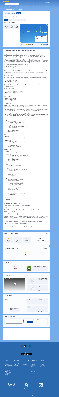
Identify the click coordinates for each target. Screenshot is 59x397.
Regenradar (15, 360)
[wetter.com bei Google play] (23, 353)
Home (3, 6)
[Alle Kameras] (45, 294)
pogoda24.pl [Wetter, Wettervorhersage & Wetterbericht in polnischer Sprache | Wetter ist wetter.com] (7, 377)
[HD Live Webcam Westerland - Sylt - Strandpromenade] (37, 300)
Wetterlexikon (33, 369)
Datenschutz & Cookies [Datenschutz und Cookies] (18, 392)
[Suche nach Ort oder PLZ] (18, 2)
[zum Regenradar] (45, 315)
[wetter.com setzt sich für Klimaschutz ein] (26, 386)
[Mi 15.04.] (24, 19)
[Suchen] (24, 2)
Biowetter (41, 360)
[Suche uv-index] (16, 16)
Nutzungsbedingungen (32, 395)
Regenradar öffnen (30, 320)
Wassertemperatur (16, 365)
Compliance (19, 395)
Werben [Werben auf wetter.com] (6, 368)
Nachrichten (33, 360)
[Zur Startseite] (6, 1)
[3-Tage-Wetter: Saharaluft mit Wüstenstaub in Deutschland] (37, 280)
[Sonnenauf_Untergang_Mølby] (34, 43)
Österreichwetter (34, 364)
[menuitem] (5, 5)
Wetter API (6, 370)
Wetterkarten (17, 359)
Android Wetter (25, 363)
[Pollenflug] (47, 2)
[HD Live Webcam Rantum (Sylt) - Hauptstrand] (37, 308)
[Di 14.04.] (19, 19)
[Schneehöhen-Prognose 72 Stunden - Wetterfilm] (14, 283)
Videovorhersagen (7, 360)
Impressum (43, 392)
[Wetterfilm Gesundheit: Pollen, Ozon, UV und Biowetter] (37, 266)
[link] (5, 5)
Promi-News (33, 370)
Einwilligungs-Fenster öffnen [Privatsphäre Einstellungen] (28, 392)
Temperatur (15, 363)
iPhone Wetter (25, 360)
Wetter (6, 359)
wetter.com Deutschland (8, 364)
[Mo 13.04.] (15, 19)
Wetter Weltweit (34, 368)
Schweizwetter (34, 363)
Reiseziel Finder (42, 363)
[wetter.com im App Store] (29, 353)
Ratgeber (42, 359)
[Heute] (6, 19)
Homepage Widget (7, 369)
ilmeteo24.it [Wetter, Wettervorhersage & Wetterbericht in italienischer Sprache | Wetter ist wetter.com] (7, 376)
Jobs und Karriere (10, 392)
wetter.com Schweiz (8, 365)
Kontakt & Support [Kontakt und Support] (37, 392)
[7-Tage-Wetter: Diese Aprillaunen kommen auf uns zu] (37, 287)
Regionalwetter (34, 365)
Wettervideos (34, 359)
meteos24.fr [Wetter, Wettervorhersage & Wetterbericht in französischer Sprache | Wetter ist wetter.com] (7, 375)
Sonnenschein (16, 364)
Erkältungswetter (42, 364)
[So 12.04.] (10, 19)
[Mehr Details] (45, 232)
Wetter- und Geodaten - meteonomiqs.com (8, 372)
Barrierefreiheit (24, 395)
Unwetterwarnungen (8, 363)
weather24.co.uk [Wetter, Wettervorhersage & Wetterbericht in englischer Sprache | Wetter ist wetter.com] (7, 378)
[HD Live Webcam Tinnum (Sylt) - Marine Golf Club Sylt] (14, 304)
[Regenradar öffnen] (37, 321)
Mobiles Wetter (26, 359)
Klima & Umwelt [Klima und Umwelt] (42, 365)
